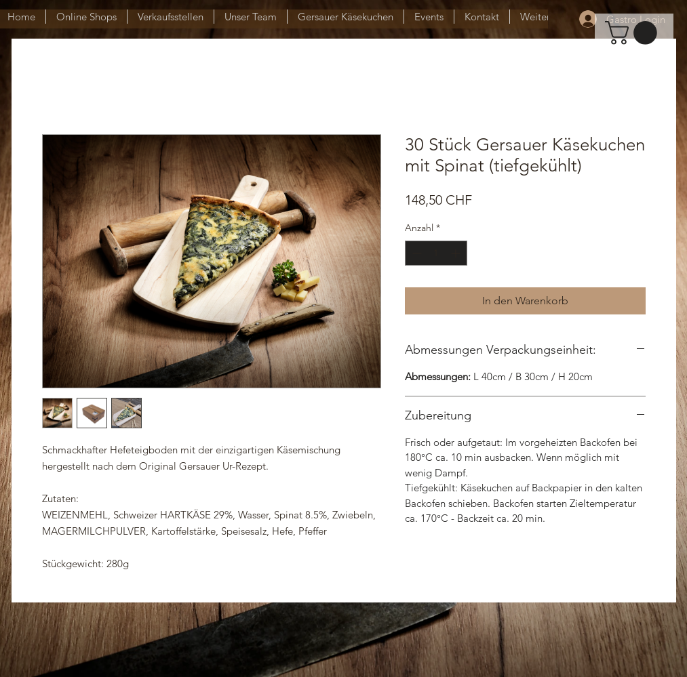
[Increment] (456, 253)
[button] (634, 33)
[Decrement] (415, 253)
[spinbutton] (436, 253)
